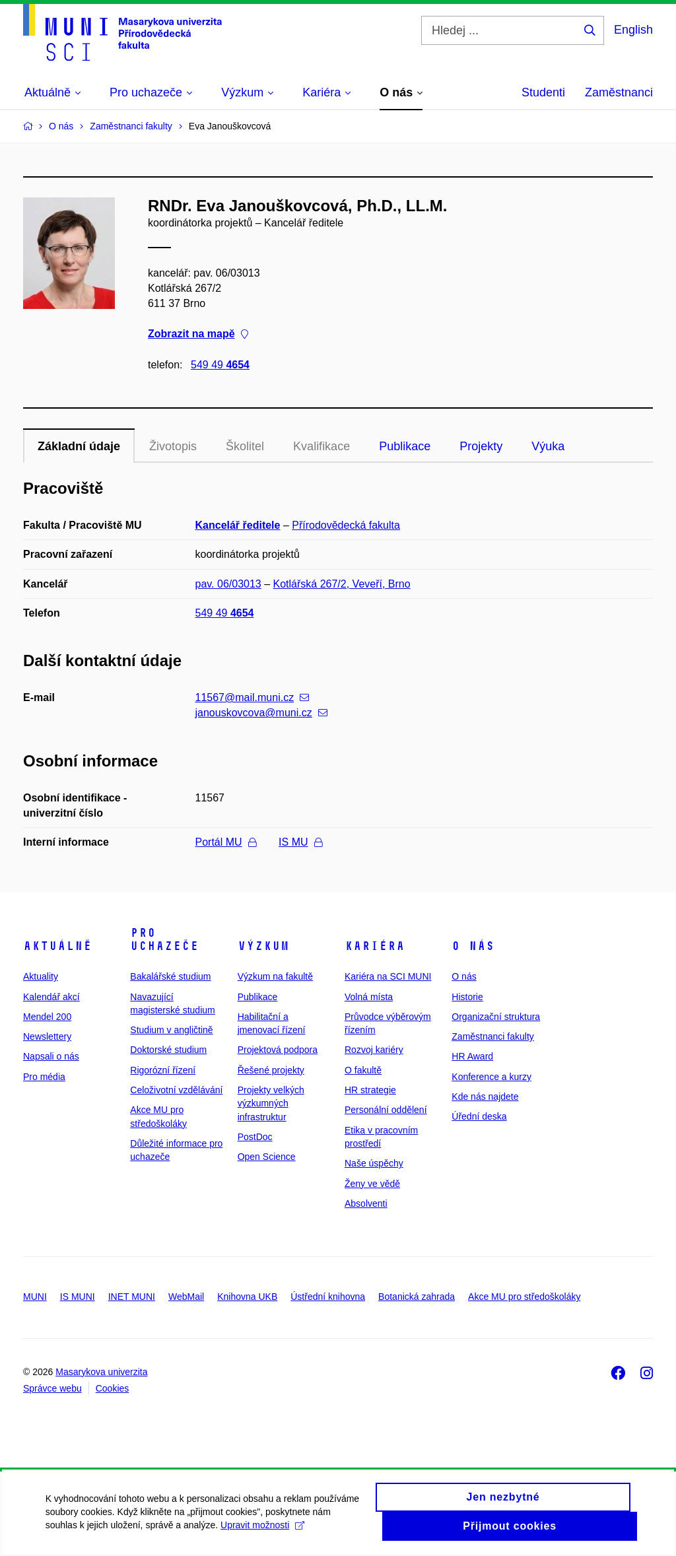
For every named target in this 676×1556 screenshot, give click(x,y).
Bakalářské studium (170, 976)
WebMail (186, 1296)
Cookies (112, 1388)
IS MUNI (77, 1296)
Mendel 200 (47, 1016)
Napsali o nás (51, 1056)
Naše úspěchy (374, 1163)
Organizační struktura (496, 1016)
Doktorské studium (168, 1049)
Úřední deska (479, 1116)
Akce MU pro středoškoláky (524, 1296)
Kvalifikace (321, 446)
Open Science (267, 1156)
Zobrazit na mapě (198, 334)
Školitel (245, 446)
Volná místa (369, 997)
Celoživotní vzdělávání (176, 1090)
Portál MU (225, 842)
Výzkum (263, 946)
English (633, 29)
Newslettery (47, 1036)
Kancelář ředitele (238, 525)
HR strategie (370, 1090)
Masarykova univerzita (101, 1372)
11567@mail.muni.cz (252, 697)
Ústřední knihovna (327, 1296)
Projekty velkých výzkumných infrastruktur (271, 1103)
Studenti (543, 92)
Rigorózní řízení (162, 1070)
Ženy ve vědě (372, 1183)
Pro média (44, 1076)
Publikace (404, 446)
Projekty (480, 446)
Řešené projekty (271, 1070)
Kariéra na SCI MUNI (388, 976)
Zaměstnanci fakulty (493, 1036)
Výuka (547, 446)
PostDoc (255, 1137)
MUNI (35, 1296)
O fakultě (363, 1070)
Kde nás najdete (485, 1096)
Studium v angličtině (171, 1030)
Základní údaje (79, 446)
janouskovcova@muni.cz (261, 712)
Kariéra (375, 946)
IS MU (300, 842)
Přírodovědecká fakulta (346, 525)
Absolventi (366, 1203)
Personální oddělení (386, 1109)
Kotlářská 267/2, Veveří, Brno (342, 584)
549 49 (220, 364)
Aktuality (40, 976)
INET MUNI (131, 1296)
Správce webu (52, 1388)
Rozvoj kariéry (374, 1049)
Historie (467, 997)
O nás (473, 946)
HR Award (472, 1056)
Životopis (173, 446)
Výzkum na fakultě (275, 976)
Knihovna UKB (247, 1296)
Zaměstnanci (619, 92)
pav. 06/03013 (228, 584)
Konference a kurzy (491, 1076)
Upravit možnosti (263, 1531)
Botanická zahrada (416, 1296)
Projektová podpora (278, 1049)
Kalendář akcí (51, 997)
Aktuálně (57, 946)
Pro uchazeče (164, 939)
